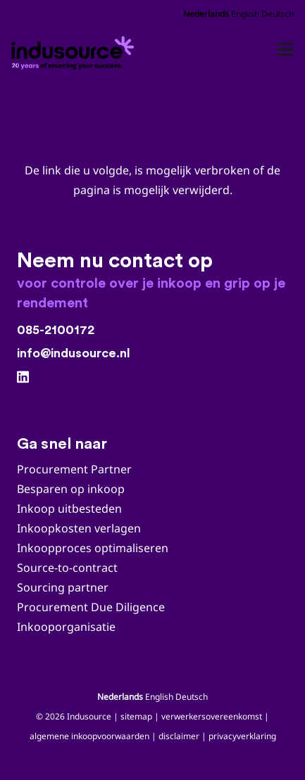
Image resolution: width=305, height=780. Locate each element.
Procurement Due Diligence (91, 607)
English (245, 14)
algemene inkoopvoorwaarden (89, 736)
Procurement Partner (74, 469)
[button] (285, 49)
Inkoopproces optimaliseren (92, 548)
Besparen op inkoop (71, 489)
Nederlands (206, 14)
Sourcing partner (62, 587)
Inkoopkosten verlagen (79, 528)
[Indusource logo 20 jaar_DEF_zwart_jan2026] (74, 49)
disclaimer (178, 736)
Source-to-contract (67, 567)
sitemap (136, 716)
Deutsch (277, 14)
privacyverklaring (242, 736)
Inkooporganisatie (66, 626)
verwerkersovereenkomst (211, 716)
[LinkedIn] (23, 376)
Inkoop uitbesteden (69, 508)
